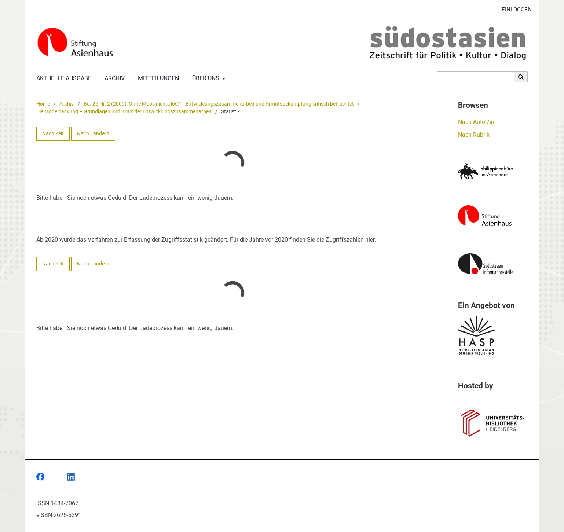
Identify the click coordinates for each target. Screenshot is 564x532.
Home (43, 104)
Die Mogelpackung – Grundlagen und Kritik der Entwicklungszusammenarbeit (124, 112)
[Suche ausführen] (521, 76)
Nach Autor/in (476, 121)
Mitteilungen (157, 78)
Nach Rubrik (474, 134)
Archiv (113, 78)
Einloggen (514, 9)
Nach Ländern (93, 134)
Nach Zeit (53, 134)
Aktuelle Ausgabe (62, 78)
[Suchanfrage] (475, 76)
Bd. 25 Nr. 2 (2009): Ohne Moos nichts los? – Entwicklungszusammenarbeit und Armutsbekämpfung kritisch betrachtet (219, 104)
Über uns (205, 78)
